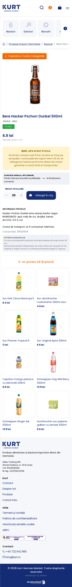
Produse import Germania (24, 44)
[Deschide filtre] (25, 56)
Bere (15, 121)
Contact (8, 483)
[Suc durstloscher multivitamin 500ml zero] (53, 288)
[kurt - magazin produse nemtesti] (11, 8)
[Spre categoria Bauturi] (11, 28)
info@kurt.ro (12, 557)
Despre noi (9, 488)
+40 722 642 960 (15, 551)
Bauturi (48, 44)
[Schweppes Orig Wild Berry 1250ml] (53, 368)
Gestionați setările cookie (19, 524)
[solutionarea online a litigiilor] (35, 538)
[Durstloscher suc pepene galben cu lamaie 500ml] (53, 411)
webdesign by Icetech (36, 575)
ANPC (6, 530)
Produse (8, 494)
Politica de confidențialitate (20, 518)
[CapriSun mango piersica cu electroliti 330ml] (19, 368)
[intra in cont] (50, 8)
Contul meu (10, 500)
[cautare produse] (42, 8)
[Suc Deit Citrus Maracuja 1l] (19, 286)
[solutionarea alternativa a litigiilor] (13, 538)
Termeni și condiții (14, 513)
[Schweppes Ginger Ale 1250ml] (19, 411)
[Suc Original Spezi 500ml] (53, 328)
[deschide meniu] (67, 8)
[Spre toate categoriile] (64, 28)
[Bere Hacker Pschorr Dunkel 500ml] (36, 84)
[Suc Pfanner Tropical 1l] (19, 328)
